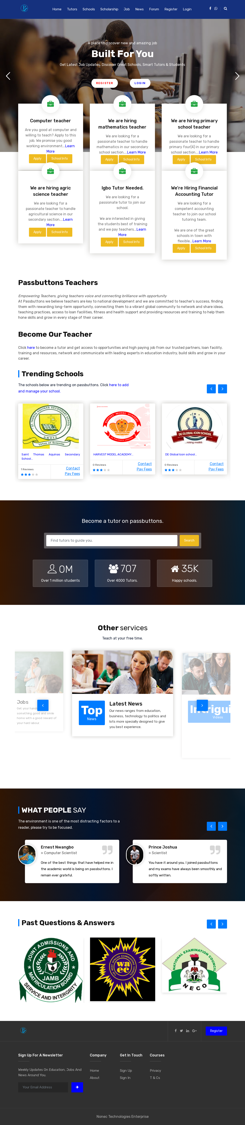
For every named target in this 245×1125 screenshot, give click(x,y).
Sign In (125, 1078)
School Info (59, 158)
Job (127, 9)
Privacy (155, 1071)
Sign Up (126, 1071)
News (139, 9)
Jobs (22, 702)
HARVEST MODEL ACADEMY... (113, 454)
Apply (37, 158)
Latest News (125, 704)
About (94, 1078)
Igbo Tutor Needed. (122, 188)
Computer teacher (50, 120)
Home (57, 9)
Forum (154, 9)
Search (189, 540)
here (31, 347)
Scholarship (109, 9)
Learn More (136, 152)
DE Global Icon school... (181, 454)
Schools (89, 9)
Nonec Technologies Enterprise (123, 1116)
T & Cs (155, 1078)
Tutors (72, 9)
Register (170, 9)
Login (187, 9)
